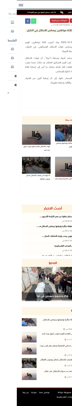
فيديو (36, 263)
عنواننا (17, 392)
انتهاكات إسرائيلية (42, 21)
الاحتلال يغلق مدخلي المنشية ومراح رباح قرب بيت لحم (52, 180)
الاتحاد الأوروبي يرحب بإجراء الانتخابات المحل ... (44, 236)
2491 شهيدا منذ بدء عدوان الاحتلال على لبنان (46, 371)
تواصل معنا (27, 392)
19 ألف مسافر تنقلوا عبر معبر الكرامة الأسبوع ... (43, 216)
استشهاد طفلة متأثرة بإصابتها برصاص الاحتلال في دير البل (46, 322)
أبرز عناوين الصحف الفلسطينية (50, 246)
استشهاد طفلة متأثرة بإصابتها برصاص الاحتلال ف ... (41, 226)
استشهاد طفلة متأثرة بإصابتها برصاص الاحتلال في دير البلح (52, 145)
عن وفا (9, 392)
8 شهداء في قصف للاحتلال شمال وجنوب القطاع (21, 177)
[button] (9, 280)
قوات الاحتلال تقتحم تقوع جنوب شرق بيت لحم (20, 148)
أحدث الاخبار (36, 208)
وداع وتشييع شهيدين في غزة (35, 296)
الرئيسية (58, 21)
